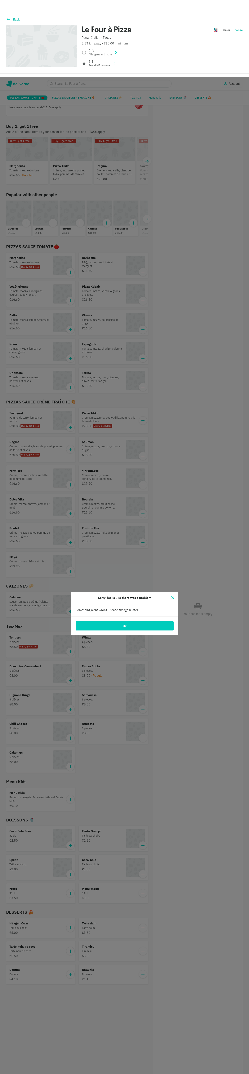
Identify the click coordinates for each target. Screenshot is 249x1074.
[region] (124, 1056)
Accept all (204, 1056)
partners (89, 1051)
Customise (177, 1056)
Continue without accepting (229, 1044)
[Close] (173, 521)
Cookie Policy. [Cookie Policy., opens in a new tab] (53, 1070)
